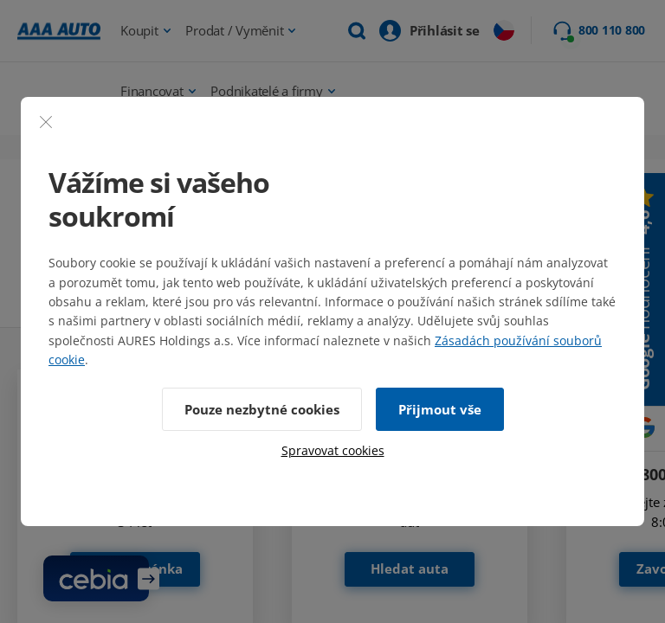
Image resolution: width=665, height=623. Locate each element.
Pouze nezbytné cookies (261, 409)
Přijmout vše (439, 409)
